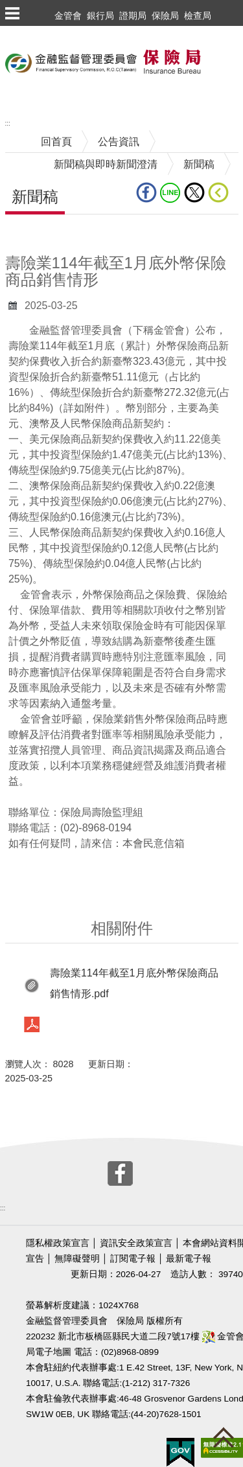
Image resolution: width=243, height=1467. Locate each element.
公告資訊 (118, 141)
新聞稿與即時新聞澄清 (105, 164)
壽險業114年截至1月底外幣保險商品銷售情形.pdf (134, 983)
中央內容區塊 (36, 234)
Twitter (194, 192)
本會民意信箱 (153, 843)
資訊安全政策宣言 (136, 1243)
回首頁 (56, 141)
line (170, 192)
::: (7, 123)
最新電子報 (188, 1259)
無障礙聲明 (77, 1259)
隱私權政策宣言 (57, 1243)
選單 (11, 13)
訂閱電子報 (133, 1259)
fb (146, 192)
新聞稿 (198, 164)
